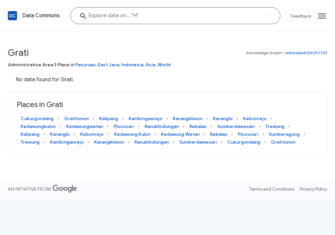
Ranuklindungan (162, 126)
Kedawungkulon (38, 126)
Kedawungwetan (84, 126)
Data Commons (41, 15)
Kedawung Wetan (180, 134)
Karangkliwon (188, 118)
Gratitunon (76, 118)
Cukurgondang (37, 118)
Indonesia (132, 65)
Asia (150, 65)
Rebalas (198, 126)
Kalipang (108, 118)
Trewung (274, 126)
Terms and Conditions (272, 189)
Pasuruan (85, 65)
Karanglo (223, 118)
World (164, 65)
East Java (108, 65)
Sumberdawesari (236, 126)
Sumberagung (284, 134)
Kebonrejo (255, 118)
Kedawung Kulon (132, 134)
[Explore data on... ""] (175, 15)
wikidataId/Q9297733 (306, 52)
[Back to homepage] (12, 15)
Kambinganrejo (145, 118)
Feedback (301, 16)
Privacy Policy (313, 189)
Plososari (124, 126)
